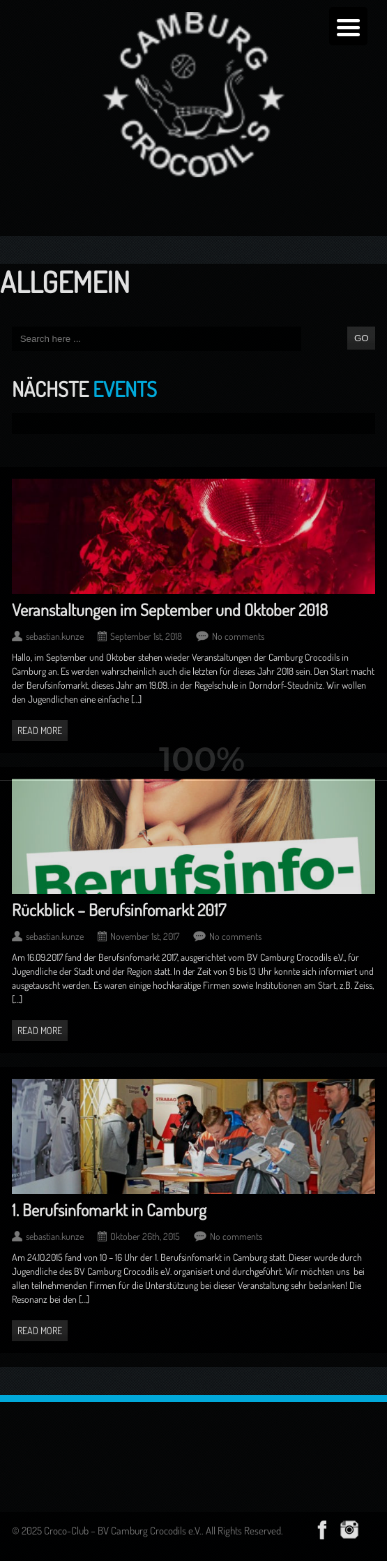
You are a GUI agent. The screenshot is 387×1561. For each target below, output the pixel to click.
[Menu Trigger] (348, 26)
